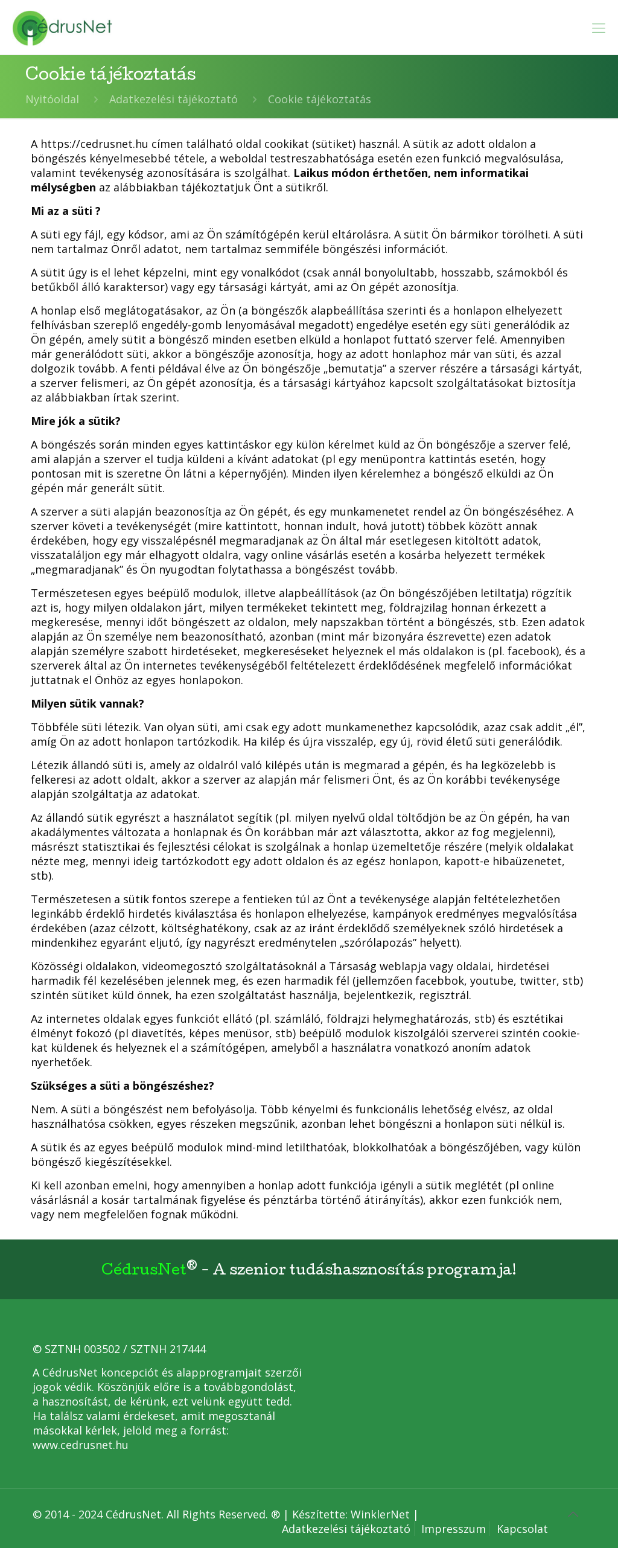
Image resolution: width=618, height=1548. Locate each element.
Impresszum (453, 1528)
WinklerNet (380, 1514)
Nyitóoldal (52, 99)
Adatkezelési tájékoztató (173, 99)
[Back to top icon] (572, 1514)
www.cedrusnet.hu (81, 1445)
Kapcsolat (522, 1528)
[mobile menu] (598, 27)
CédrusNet (143, 1271)
